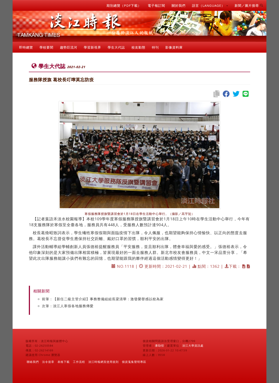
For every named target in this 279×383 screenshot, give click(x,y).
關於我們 (178, 5)
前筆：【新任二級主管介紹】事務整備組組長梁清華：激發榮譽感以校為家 (103, 299)
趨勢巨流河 (68, 47)
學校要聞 (46, 47)
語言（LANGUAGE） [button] (210, 5)
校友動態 (138, 47)
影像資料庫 (174, 47)
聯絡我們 (33, 362)
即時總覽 (26, 47)
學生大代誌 (116, 47)
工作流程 (79, 362)
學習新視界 (92, 47)
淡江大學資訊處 (193, 345)
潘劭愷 (159, 345)
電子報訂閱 (156, 5)
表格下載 (63, 362)
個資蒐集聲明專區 (134, 362)
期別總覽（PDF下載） (124, 5)
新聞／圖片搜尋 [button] (249, 5)
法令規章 (48, 362)
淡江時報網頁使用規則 (103, 362)
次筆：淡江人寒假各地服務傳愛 (68, 305)
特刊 (155, 47)
